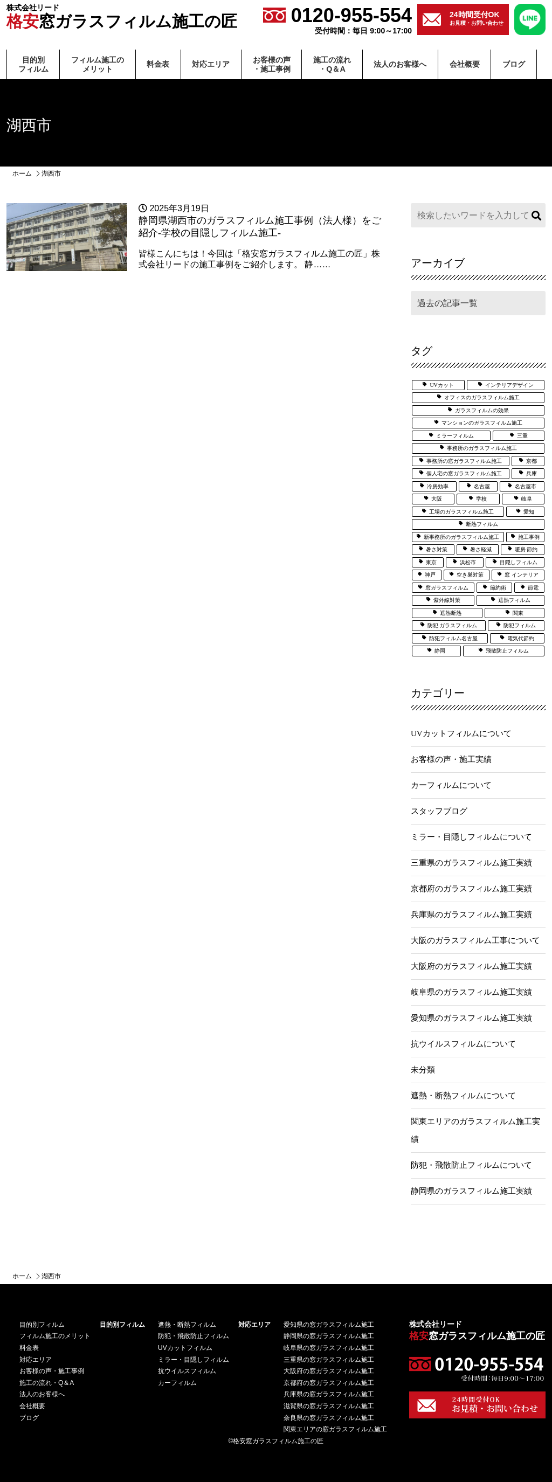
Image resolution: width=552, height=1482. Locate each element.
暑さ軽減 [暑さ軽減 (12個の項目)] (481, 549)
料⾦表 (158, 64)
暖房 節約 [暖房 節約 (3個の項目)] (526, 549)
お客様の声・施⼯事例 (272, 64)
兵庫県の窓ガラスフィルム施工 (329, 1394)
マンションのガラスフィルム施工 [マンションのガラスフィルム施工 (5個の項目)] (481, 423)
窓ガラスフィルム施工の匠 (121, 17)
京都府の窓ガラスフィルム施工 (329, 1383)
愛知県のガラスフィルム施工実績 (471, 1018)
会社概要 (465, 64)
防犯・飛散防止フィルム (193, 1336)
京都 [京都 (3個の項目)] (531, 461)
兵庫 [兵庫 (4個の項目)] (531, 473)
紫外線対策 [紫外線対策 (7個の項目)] (446, 600)
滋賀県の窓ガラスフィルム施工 (329, 1406)
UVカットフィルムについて (461, 733)
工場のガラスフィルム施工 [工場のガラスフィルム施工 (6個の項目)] (461, 512)
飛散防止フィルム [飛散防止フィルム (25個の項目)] (507, 651)
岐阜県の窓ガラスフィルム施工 (329, 1348)
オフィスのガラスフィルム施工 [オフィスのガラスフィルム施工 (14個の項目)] (482, 397)
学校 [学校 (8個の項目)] (481, 499)
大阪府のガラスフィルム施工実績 (471, 966)
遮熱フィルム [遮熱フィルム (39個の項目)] (514, 600)
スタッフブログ (439, 811)
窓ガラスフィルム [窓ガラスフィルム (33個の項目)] (446, 588)
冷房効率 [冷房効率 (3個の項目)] (437, 486)
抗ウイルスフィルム (187, 1371)
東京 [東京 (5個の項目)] (431, 562)
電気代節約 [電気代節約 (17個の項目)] (520, 638)
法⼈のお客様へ (400, 64)
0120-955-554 (337, 19)
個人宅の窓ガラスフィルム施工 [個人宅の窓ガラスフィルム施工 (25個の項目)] (464, 473)
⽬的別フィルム (33, 64)
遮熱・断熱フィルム (187, 1324)
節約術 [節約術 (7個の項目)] (498, 588)
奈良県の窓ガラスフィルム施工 (329, 1418)
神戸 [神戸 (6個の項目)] (430, 575)
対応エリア (211, 64)
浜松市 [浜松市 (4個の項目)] (468, 562)
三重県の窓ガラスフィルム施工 (329, 1359)
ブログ (513, 64)
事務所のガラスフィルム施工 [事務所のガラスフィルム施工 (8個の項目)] (482, 448)
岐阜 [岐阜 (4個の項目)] (526, 499)
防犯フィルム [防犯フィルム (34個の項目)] (519, 625)
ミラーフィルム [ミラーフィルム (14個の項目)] (455, 436)
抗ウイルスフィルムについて (463, 1044)
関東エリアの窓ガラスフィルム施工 (335, 1429)
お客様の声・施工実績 (451, 759)
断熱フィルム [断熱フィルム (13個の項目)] (482, 524)
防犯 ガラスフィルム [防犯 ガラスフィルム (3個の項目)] (452, 625)
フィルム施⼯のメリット (97, 64)
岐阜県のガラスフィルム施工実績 (471, 992)
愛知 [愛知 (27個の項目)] (528, 512)
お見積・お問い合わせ (476, 18)
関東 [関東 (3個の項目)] (518, 613)
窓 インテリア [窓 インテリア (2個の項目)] (522, 575)
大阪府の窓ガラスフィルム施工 (329, 1371)
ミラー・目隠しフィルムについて (471, 837)
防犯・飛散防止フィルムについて (471, 1165)
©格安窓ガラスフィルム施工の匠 (276, 1441)
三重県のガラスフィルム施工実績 (471, 862)
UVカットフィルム (185, 1348)
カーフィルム (177, 1383)
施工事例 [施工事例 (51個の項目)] (529, 537)
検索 (535, 215)
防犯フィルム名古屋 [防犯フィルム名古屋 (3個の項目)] (453, 638)
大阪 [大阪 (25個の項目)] (436, 499)
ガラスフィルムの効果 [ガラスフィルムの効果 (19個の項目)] (482, 410)
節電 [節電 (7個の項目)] (533, 588)
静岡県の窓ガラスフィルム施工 (329, 1336)
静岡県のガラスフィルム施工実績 (471, 1191)
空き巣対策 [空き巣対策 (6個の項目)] (470, 575)
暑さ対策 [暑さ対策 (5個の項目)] (436, 549)
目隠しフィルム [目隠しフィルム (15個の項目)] (518, 562)
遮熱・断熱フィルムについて (463, 1095)
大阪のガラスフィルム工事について (475, 940)
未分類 (423, 1069)
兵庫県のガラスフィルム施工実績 (471, 914)
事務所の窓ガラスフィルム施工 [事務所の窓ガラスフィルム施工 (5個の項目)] (464, 461)
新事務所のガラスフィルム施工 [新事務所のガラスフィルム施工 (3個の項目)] (461, 537)
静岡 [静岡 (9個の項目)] (439, 651)
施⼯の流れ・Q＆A (332, 64)
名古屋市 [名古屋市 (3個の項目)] (525, 486)
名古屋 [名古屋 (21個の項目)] (482, 486)
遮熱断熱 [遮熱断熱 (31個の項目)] (450, 613)
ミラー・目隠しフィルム (193, 1359)
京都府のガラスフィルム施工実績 (471, 888)
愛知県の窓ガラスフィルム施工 (329, 1324)
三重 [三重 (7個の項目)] (522, 436)
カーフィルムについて (451, 785)
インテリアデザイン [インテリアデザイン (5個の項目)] (509, 385)
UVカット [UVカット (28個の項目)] (441, 385)
